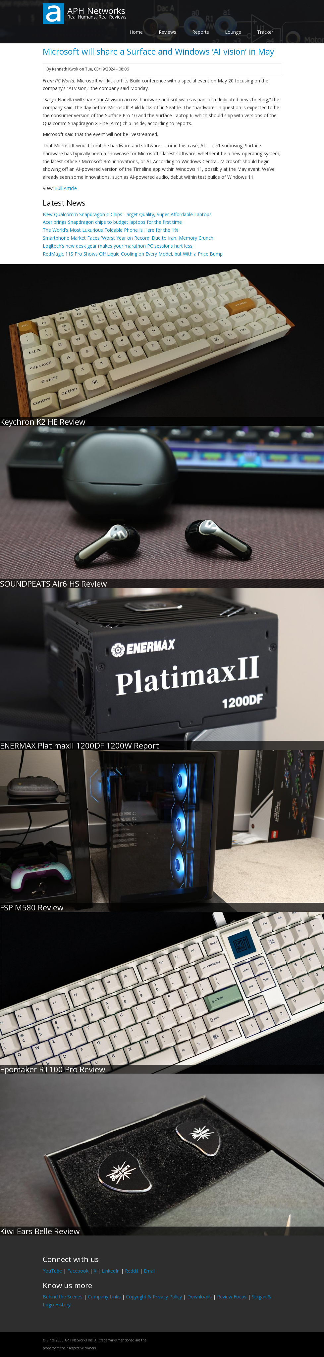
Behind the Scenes (62, 1296)
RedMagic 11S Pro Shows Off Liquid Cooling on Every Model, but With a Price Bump (133, 254)
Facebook (77, 1271)
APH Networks (96, 11)
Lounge (233, 32)
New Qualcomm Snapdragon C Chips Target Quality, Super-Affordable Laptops (127, 214)
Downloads (199, 1296)
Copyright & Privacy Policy (154, 1296)
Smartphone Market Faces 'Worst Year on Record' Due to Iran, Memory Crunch (128, 238)
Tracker (265, 32)
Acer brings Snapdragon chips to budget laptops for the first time (112, 222)
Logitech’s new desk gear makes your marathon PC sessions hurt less (117, 246)
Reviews (167, 32)
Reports (200, 32)
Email (149, 1271)
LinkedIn (111, 1271)
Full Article (66, 188)
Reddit (131, 1271)
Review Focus (231, 1296)
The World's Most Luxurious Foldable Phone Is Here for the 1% (110, 230)
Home (136, 32)
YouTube (52, 1271)
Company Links (104, 1296)
